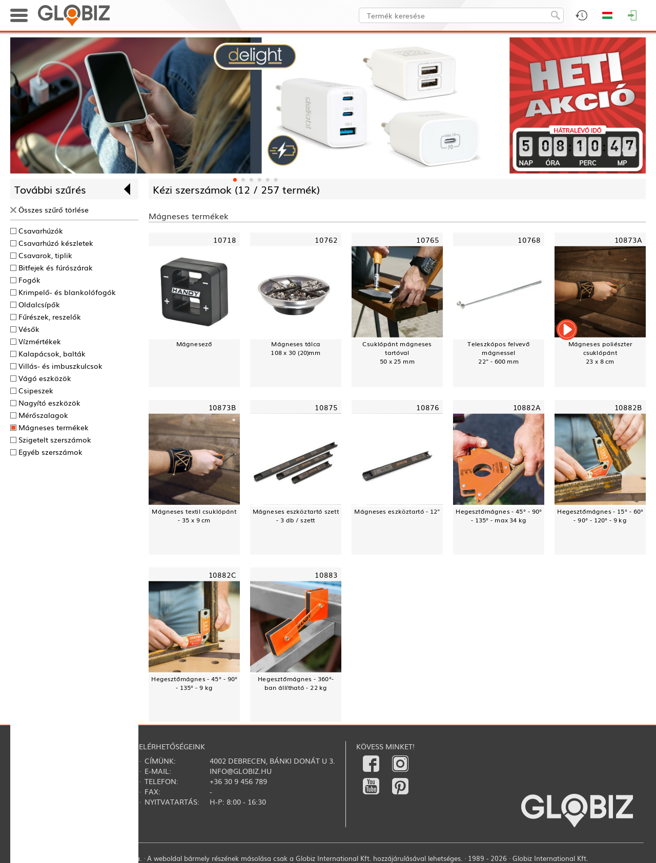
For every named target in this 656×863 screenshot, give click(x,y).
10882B (628, 406)
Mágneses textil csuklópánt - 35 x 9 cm (194, 515)
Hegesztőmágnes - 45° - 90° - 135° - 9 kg (194, 682)
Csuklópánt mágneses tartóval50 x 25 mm (397, 352)
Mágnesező (194, 343)
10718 (224, 239)
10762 (326, 239)
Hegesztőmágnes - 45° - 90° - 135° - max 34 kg (499, 515)
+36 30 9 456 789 (238, 781)
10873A (628, 239)
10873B (222, 406)
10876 (427, 406)
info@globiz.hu (241, 771)
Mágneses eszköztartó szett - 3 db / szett (296, 515)
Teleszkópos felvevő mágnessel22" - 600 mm (498, 352)
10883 (326, 574)
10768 (529, 239)
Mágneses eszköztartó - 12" (397, 511)
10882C (222, 574)
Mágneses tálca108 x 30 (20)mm (295, 347)
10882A (527, 406)
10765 (427, 239)
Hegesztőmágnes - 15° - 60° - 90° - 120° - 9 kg (600, 515)
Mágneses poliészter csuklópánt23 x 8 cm (600, 352)
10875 (326, 406)
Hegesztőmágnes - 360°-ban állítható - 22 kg (296, 682)
